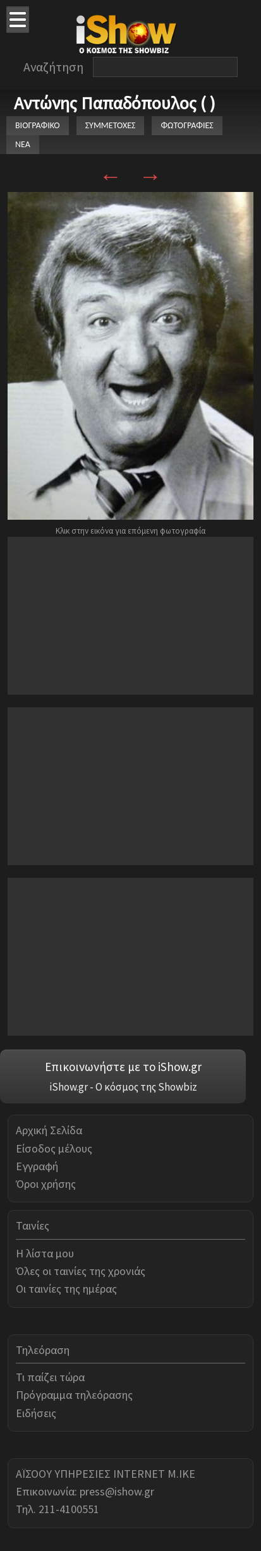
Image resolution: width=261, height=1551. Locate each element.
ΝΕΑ (22, 144)
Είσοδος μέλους (54, 1148)
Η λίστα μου (45, 1253)
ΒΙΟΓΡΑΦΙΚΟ (37, 125)
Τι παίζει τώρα (50, 1377)
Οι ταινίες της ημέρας (66, 1288)
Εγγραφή (37, 1166)
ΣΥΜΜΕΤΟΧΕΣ (110, 125)
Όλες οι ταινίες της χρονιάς (80, 1271)
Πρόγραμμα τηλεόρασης (74, 1394)
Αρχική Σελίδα (49, 1130)
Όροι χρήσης (46, 1184)
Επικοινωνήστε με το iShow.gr (123, 1066)
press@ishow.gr (117, 1491)
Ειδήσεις (36, 1413)
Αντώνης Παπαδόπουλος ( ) (114, 103)
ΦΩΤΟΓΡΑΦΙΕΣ (187, 125)
